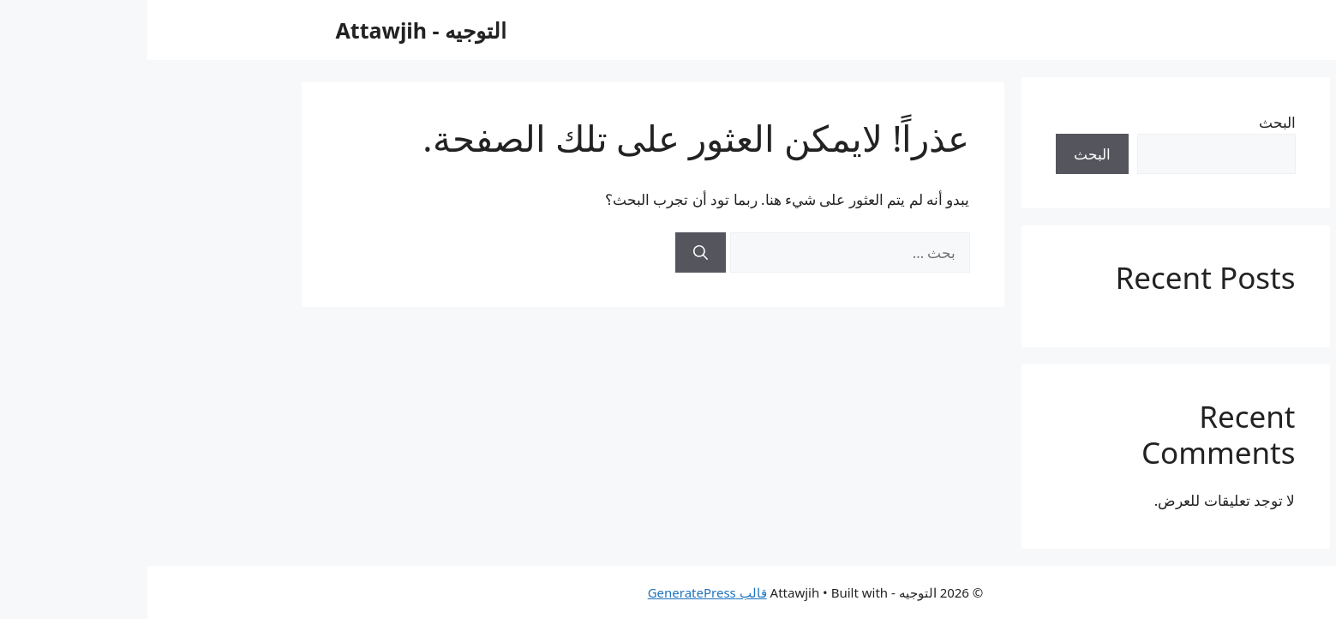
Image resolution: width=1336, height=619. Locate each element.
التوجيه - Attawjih (274, 30)
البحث (1129, 122)
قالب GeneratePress (560, 592)
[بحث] (553, 252)
